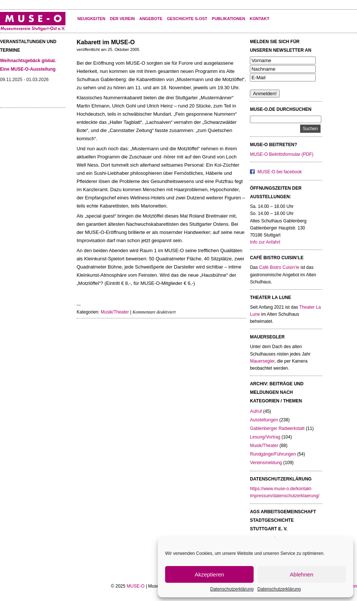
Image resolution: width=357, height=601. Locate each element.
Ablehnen (301, 574)
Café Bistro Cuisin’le (279, 267)
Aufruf (256, 411)
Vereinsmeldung (266, 462)
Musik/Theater (115, 312)
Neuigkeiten (91, 18)
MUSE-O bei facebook (279, 171)
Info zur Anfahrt (265, 242)
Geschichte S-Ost (187, 18)
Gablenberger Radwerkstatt (277, 428)
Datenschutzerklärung (232, 589)
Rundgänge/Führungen (273, 454)
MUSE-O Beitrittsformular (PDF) (281, 154)
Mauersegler (262, 361)
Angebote (150, 18)
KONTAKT (259, 18)
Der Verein (122, 18)
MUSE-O (136, 586)
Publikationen (228, 18)
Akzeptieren (209, 574)
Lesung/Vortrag (265, 437)
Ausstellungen (264, 419)
